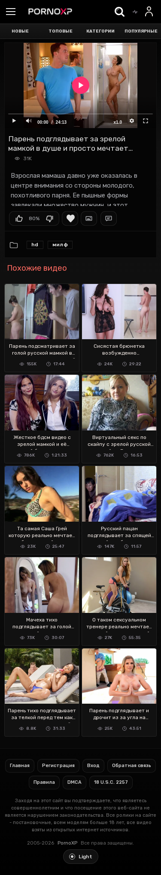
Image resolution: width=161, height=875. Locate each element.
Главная (20, 765)
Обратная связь (131, 765)
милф (60, 245)
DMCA (74, 782)
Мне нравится (19, 218)
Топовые (61, 31)
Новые (20, 31)
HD (35, 245)
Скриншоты (89, 218)
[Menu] (10, 12)
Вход (93, 765)
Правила (44, 782)
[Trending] (135, 11)
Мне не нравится (49, 218)
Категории (100, 31)
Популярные (141, 31)
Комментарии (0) (108, 218)
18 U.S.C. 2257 (111, 782)
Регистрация (58, 765)
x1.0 (118, 122)
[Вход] (149, 11)
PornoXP (67, 843)
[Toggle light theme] (80, 856)
